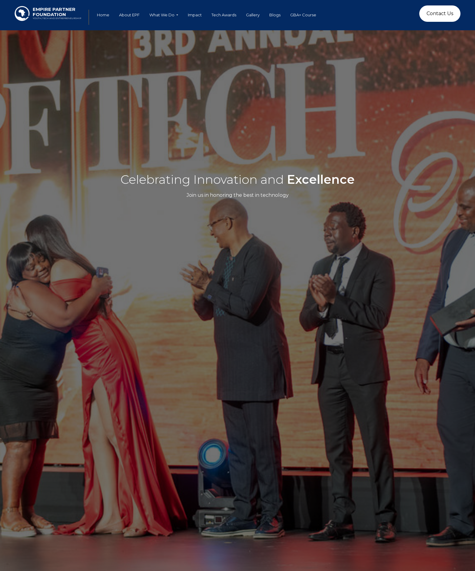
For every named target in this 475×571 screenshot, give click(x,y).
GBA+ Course (303, 14)
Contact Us (440, 13)
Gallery (253, 14)
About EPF (129, 14)
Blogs (275, 14)
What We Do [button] (162, 14)
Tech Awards (223, 14)
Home (103, 14)
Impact (195, 14)
